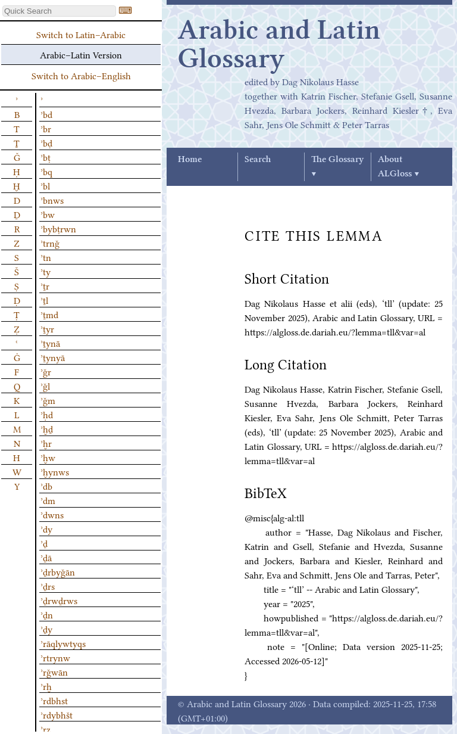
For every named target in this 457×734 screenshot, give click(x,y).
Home (190, 160)
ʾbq (46, 171)
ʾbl (45, 185)
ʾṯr (44, 285)
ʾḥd (46, 414)
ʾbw (47, 213)
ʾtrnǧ (50, 242)
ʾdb (46, 485)
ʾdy (46, 528)
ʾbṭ (45, 156)
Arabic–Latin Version (81, 54)
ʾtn (45, 256)
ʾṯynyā (52, 356)
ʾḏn (46, 614)
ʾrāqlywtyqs (63, 642)
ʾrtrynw (55, 657)
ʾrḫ (46, 685)
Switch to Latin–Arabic (81, 34)
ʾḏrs (47, 585)
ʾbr (45, 128)
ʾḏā (46, 557)
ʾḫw (47, 457)
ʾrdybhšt (56, 714)
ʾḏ (44, 542)
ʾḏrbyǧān (57, 571)
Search (258, 160)
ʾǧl (45, 385)
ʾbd (46, 113)
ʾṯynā (50, 342)
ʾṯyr (47, 328)
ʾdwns (52, 514)
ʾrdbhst (54, 700)
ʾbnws (52, 199)
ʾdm (47, 499)
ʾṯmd (49, 314)
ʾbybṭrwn (58, 228)
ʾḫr (46, 442)
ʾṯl (44, 299)
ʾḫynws (54, 471)
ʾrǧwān (54, 671)
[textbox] (59, 11)
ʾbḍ (46, 142)
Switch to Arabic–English (81, 75)
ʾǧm (47, 399)
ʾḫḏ (46, 428)
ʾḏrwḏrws (58, 600)
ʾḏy (46, 628)
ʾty (45, 271)
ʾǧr (45, 371)
